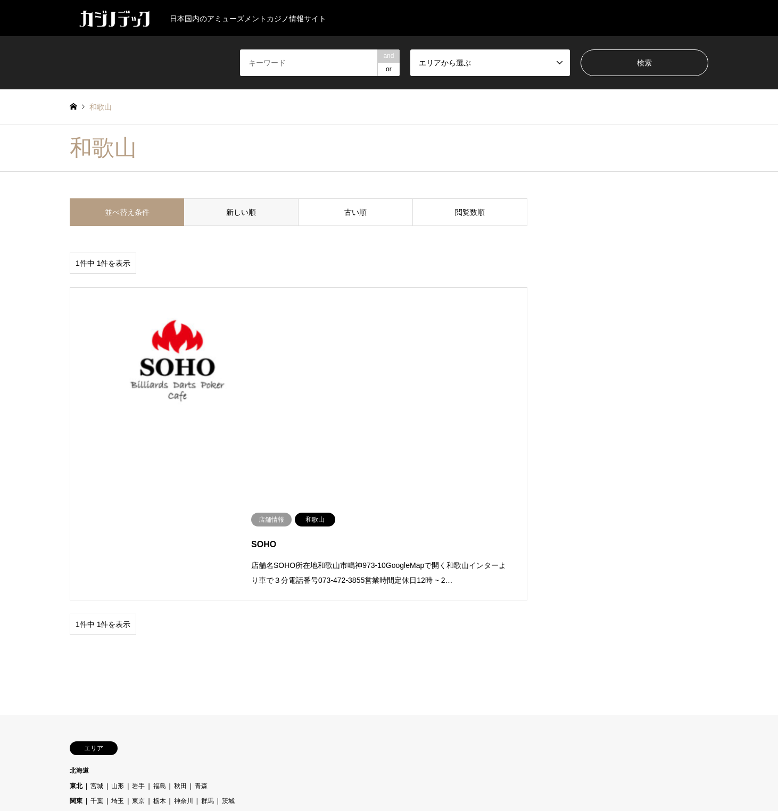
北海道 (79, 586)
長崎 (241, 693)
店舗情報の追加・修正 (346, 781)
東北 (76, 601)
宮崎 (157, 693)
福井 (242, 632)
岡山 (117, 662)
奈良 (186, 647)
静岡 (284, 632)
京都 (96, 647)
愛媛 (117, 678)
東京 (138, 617)
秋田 (180, 601)
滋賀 (207, 647)
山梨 (138, 632)
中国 (76, 662)
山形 (117, 601)
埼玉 (117, 617)
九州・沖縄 (86, 693)
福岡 (220, 693)
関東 (76, 617)
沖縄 (178, 693)
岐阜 (159, 632)
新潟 (201, 632)
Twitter (73, 766)
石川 (222, 632)
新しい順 (241, 212)
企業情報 (398, 781)
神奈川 (183, 617)
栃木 (159, 617)
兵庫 (117, 647)
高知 (159, 678)
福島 (159, 601)
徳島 (96, 678)
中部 (76, 632)
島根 (138, 662)
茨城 (228, 617)
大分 (136, 693)
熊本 (199, 693)
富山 (117, 632)
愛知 (180, 632)
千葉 (96, 617)
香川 (138, 678)
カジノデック (389, 756)
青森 (201, 601)
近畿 (76, 647)
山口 (96, 662)
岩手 (138, 601)
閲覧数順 (470, 212)
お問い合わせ (438, 781)
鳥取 (180, 662)
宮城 (96, 601)
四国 (76, 678)
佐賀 (116, 693)
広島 (159, 662)
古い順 (355, 212)
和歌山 (141, 647)
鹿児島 (265, 693)
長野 (263, 632)
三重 (96, 632)
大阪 (166, 647)
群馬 (207, 617)
